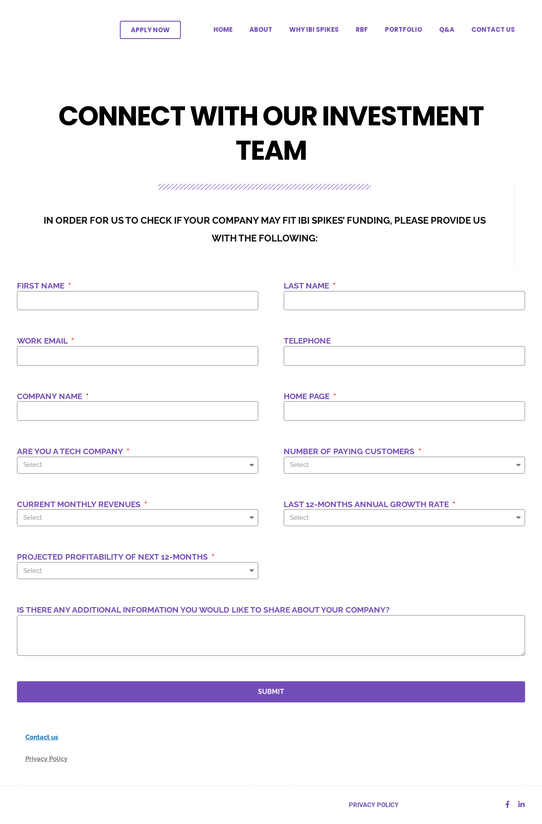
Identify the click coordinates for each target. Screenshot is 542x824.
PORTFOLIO (403, 29)
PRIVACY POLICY (373, 805)
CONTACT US (493, 29)
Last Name (307, 285)
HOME (222, 29)
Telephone (307, 340)
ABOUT (260, 29)
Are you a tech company (71, 451)
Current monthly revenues (80, 504)
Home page (308, 396)
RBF (362, 29)
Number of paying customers (350, 451)
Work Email (43, 340)
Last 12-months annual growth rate (367, 504)
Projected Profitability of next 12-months (113, 556)
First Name (41, 285)
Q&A (446, 29)
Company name (50, 396)
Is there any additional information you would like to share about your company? (203, 609)
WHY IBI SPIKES (314, 29)
